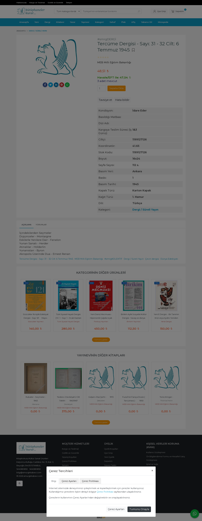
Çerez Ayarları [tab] (69, 481)
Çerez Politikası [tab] (90, 481)
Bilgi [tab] (53, 481)
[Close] (152, 471)
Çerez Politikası (105, 491)
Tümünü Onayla (139, 509)
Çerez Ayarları (116, 509)
